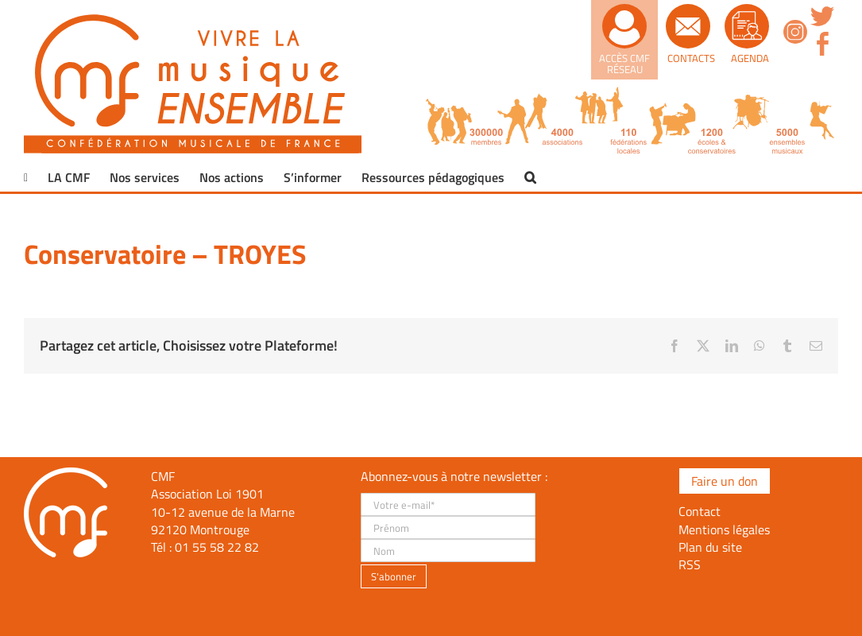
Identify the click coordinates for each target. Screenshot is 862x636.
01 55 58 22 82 (217, 546)
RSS (689, 564)
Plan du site (710, 547)
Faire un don (724, 481)
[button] (530, 177)
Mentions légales (724, 529)
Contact (699, 511)
